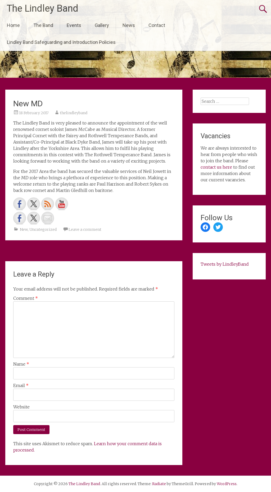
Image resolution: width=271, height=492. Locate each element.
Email (21, 385)
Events (74, 25)
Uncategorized (43, 229)
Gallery (102, 25)
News (129, 25)
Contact (156, 25)
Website (21, 407)
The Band (43, 25)
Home (13, 25)
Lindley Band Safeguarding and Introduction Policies (61, 42)
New (24, 229)
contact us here (216, 167)
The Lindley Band (42, 8)
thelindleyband (73, 113)
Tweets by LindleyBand (225, 264)
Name (21, 364)
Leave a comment (85, 229)
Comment (25, 298)
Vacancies (169, 254)
